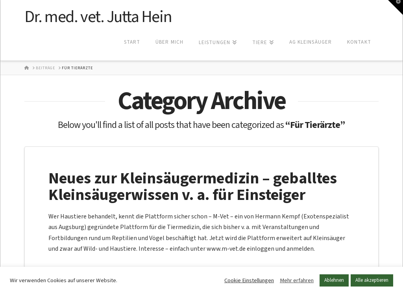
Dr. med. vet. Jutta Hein (98, 17)
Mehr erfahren (297, 280)
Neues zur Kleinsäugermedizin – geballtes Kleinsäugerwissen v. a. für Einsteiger (192, 186)
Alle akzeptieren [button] (371, 280)
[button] (395, 7)
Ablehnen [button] (334, 280)
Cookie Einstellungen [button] (249, 280)
